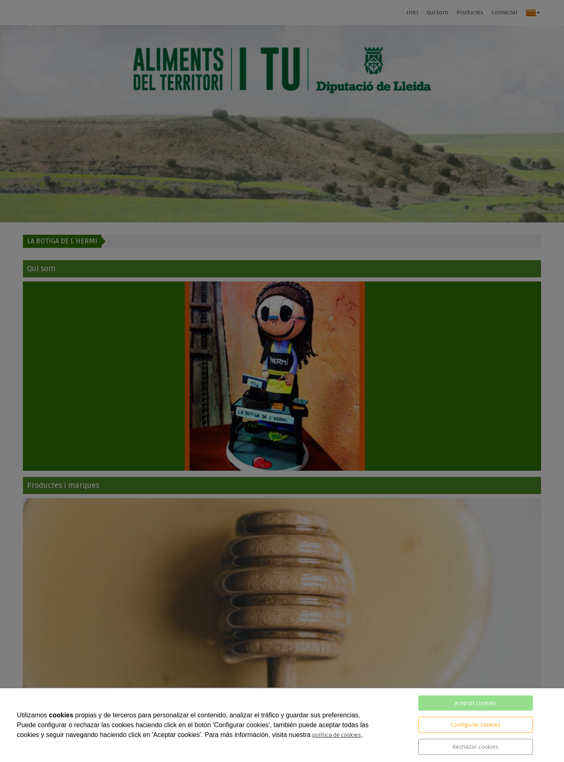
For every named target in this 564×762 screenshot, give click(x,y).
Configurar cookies (476, 724)
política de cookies (336, 735)
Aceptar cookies (475, 703)
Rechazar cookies (475, 747)
